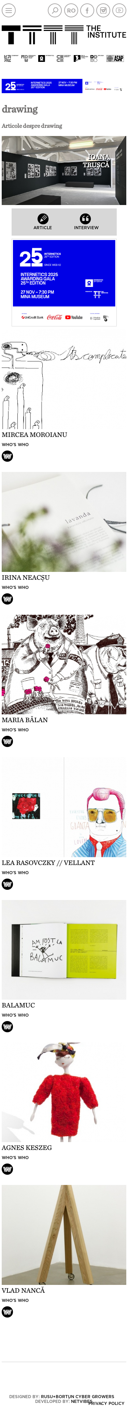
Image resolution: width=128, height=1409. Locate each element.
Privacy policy (106, 1404)
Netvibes (82, 1401)
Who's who (15, 445)
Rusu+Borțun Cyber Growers (77, 1397)
